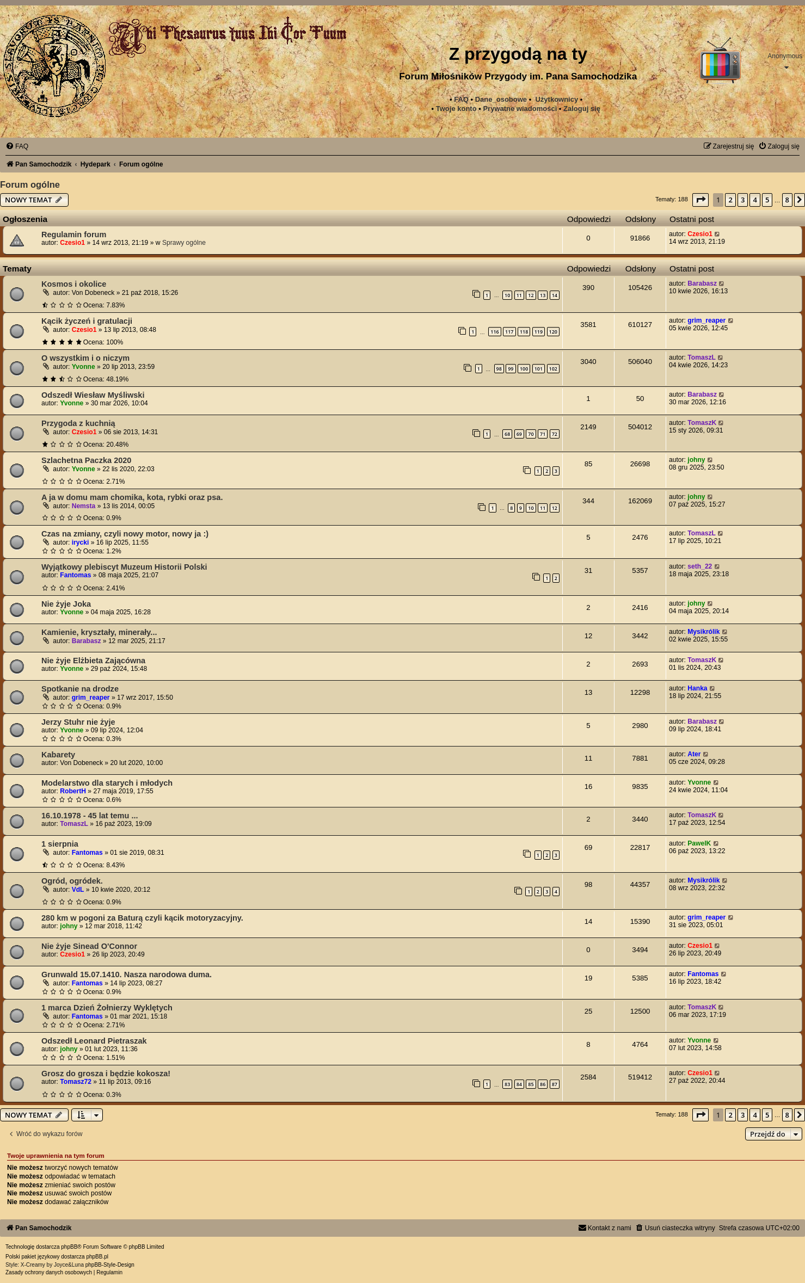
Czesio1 (72, 242)
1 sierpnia (59, 844)
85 (530, 1084)
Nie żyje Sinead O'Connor (89, 946)
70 (530, 433)
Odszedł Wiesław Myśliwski (92, 395)
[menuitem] (520, 109)
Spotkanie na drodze (80, 688)
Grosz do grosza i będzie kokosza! (105, 1073)
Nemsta (84, 506)
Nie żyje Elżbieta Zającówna (93, 660)
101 (538, 368)
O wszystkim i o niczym (85, 358)
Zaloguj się (581, 108)
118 (524, 331)
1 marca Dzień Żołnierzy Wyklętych (107, 1007)
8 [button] (787, 200)
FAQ (461, 99)
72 (554, 433)
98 (499, 368)
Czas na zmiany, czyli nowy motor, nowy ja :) (124, 533)
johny (696, 460)
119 (538, 331)
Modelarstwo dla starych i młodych (107, 783)
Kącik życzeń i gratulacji (86, 321)
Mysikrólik (703, 632)
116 (494, 331)
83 (507, 1084)
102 (553, 368)
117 (509, 331)
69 (519, 433)
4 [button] (755, 200)
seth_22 (699, 566)
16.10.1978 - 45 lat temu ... (89, 815)
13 (542, 295)
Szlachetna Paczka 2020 (86, 460)
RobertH (73, 791)
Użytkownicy (556, 99)
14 (554, 295)
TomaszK (701, 423)
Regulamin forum (73, 234)
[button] (700, 199)
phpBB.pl (97, 1257)
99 (510, 368)
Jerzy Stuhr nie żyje (78, 722)
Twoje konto (456, 108)
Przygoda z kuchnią (78, 423)
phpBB (69, 1247)
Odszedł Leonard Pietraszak (94, 1041)
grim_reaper (706, 320)
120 (553, 331)
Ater (693, 754)
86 (542, 1084)
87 (554, 1084)
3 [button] (743, 200)
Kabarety (58, 754)
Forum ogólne (30, 184)
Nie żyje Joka (66, 604)
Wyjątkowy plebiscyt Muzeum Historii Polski (124, 567)
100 (524, 368)
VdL (78, 889)
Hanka (697, 688)
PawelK (699, 843)
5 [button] (767, 200)
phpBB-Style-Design (109, 1265)
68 (507, 433)
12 (530, 295)
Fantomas (75, 575)
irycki (80, 542)
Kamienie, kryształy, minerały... (99, 632)
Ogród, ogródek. (72, 881)
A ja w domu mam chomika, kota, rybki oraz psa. (132, 497)
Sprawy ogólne (184, 242)
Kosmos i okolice (73, 284)
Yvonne (83, 367)
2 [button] (730, 200)
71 (542, 433)
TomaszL (701, 357)
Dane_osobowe (501, 99)
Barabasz (702, 283)
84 (519, 1084)
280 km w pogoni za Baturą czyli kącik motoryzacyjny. (142, 918)
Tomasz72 (75, 1081)
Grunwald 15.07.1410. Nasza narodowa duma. (126, 974)
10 (507, 295)
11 (519, 295)
